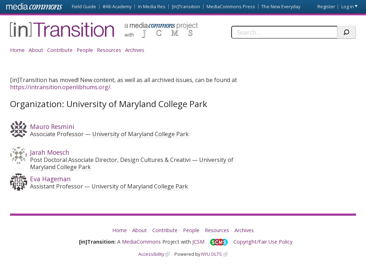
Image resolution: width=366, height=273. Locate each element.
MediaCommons (141, 241)
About (36, 50)
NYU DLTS (211, 254)
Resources (109, 50)
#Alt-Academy (117, 6)
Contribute (60, 50)
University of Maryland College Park (140, 134)
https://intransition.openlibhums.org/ (60, 87)
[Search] (284, 32)
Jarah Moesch (49, 152)
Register (326, 6)
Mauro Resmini (52, 126)
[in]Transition (186, 6)
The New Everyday (280, 6)
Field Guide (84, 6)
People (84, 50)
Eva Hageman (50, 178)
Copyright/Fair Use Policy (262, 241)
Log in (347, 6)
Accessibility (151, 254)
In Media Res (151, 6)
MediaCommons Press (231, 6)
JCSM (198, 241)
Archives (134, 50)
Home (17, 50)
